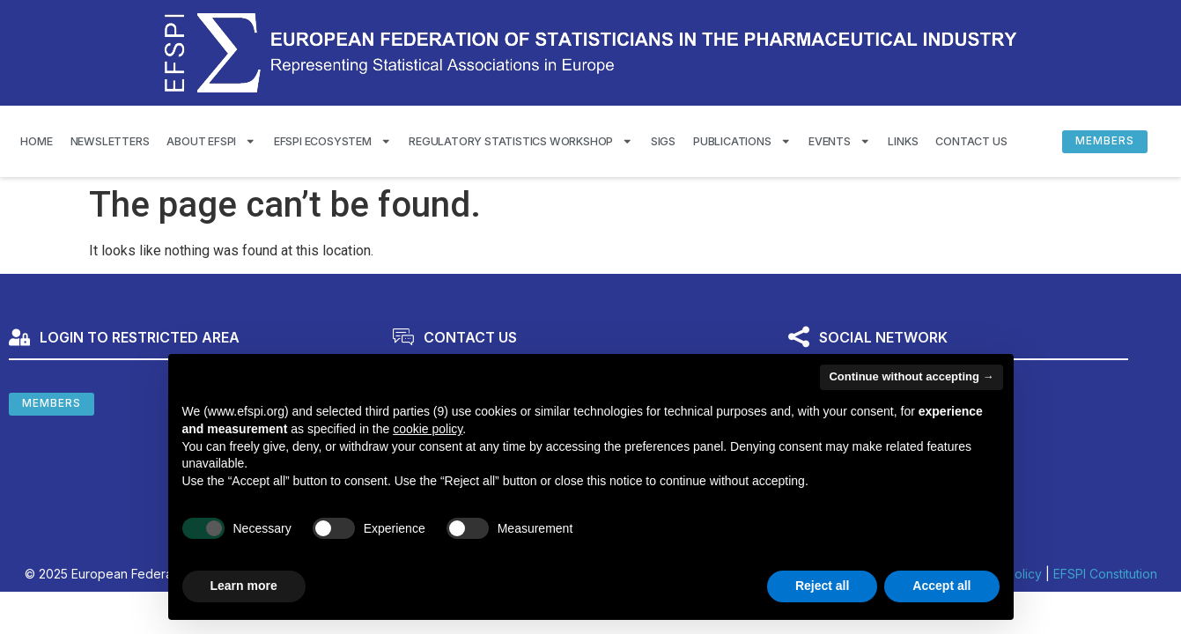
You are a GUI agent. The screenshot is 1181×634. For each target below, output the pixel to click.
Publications (742, 141)
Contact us (971, 141)
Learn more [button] (243, 586)
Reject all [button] (822, 586)
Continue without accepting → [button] (911, 376)
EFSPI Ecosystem (333, 141)
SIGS (663, 141)
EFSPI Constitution (1105, 573)
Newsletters (110, 141)
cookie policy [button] (427, 429)
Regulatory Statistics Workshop (521, 141)
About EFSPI (210, 141)
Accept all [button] (941, 586)
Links (903, 141)
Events (839, 141)
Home (36, 141)
